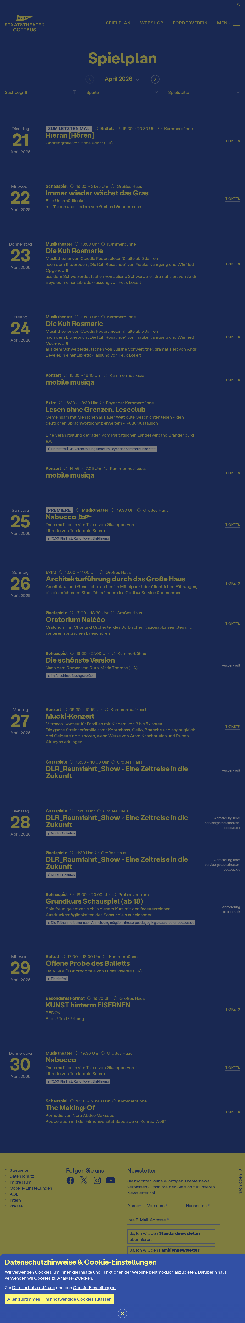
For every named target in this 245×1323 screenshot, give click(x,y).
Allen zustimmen (23, 1299)
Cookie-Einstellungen (94, 1288)
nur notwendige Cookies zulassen (78, 1299)
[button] (122, 661)
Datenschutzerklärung (33, 1288)
